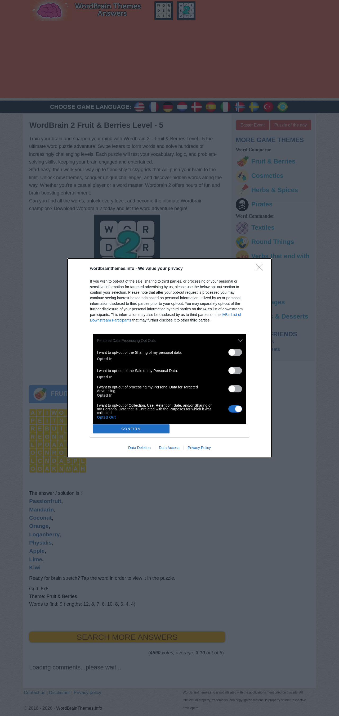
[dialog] (169, 358)
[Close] (261, 269)
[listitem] (169, 340)
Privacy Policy (199, 448)
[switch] (235, 352)
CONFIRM (131, 429)
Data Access (169, 448)
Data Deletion (139, 448)
